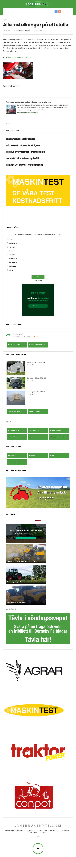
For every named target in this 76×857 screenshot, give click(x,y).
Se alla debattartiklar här (27, 113)
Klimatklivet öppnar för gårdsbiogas (24, 165)
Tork (10, 251)
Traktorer (11, 455)
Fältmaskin (13, 258)
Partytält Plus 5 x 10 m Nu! (38, 368)
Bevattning (13, 262)
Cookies (38, 836)
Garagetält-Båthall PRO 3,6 (38, 383)
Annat (11, 270)
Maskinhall (13, 243)
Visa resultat (38, 280)
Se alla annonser (14, 345)
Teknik (41, 30)
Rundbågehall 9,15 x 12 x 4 (38, 398)
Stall (10, 239)
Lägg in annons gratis (37, 345)
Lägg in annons (34, 411)
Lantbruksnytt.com (38, 826)
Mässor (32, 437)
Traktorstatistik (35, 430)
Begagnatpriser (13, 430)
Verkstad (12, 247)
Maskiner (32, 455)
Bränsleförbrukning (15, 437)
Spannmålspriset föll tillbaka (20, 139)
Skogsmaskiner (13, 462)
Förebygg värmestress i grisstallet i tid (25, 152)
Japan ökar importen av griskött (22, 158)
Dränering (12, 266)
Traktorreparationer (57, 437)
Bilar (52, 455)
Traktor (12, 255)
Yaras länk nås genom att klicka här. (18, 57)
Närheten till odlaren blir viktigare (23, 145)
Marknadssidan (55, 430)
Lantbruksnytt (11, 609)
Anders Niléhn (24, 30)
